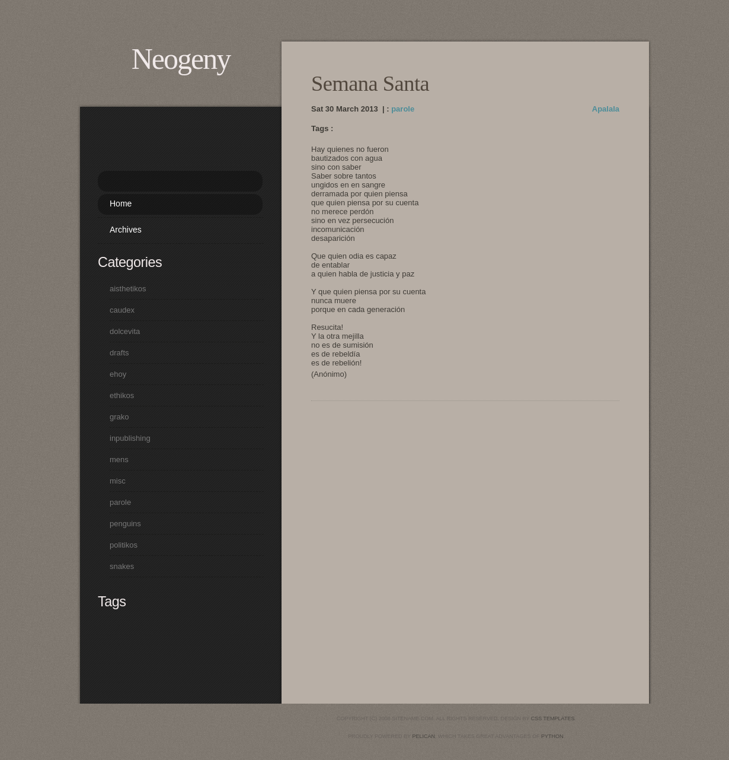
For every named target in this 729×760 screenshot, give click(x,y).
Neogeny (181, 58)
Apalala (605, 108)
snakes (122, 566)
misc (118, 480)
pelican (423, 736)
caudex (122, 310)
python (552, 736)
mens (119, 459)
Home (121, 203)
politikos (124, 544)
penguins (125, 523)
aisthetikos (128, 288)
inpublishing (130, 438)
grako (119, 416)
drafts (119, 352)
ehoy (118, 374)
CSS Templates (553, 718)
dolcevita (125, 331)
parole (402, 108)
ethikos (122, 395)
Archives (126, 229)
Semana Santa (370, 84)
